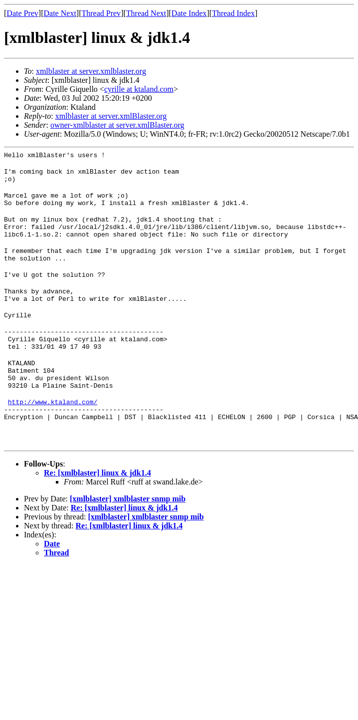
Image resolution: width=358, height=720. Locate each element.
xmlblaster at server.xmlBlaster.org (111, 116)
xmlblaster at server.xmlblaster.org (91, 71)
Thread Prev (101, 13)
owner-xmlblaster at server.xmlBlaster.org (117, 125)
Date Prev (22, 13)
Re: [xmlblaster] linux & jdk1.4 (97, 510)
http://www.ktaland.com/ (52, 434)
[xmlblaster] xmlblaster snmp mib (127, 536)
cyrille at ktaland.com (139, 89)
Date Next (60, 13)
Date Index (189, 13)
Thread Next (146, 13)
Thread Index (233, 13)
